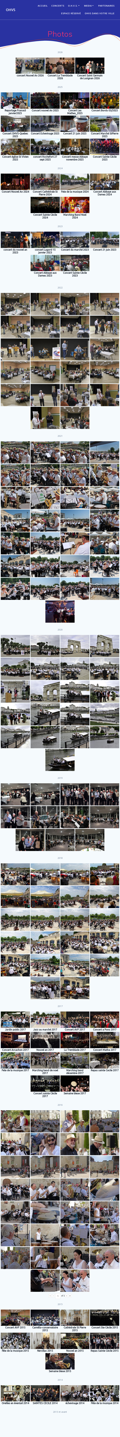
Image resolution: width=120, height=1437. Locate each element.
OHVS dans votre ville (100, 13)
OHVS (10, 10)
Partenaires (106, 5)
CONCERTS (57, 5)
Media (88, 5)
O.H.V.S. (73, 5)
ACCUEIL (43, 5)
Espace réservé (71, 13)
